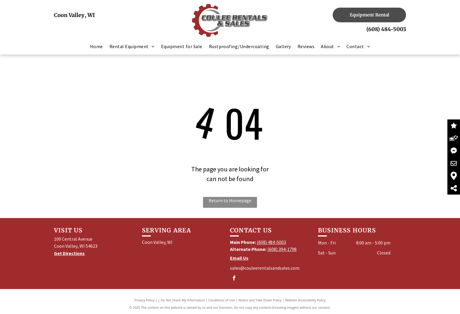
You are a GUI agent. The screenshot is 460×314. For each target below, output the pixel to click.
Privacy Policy (144, 300)
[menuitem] (96, 46)
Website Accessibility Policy (305, 300)
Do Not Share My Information (183, 300)
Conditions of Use (221, 300)
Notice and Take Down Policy (260, 300)
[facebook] (234, 278)
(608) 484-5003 (386, 29)
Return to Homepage (230, 200)
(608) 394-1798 (282, 249)
